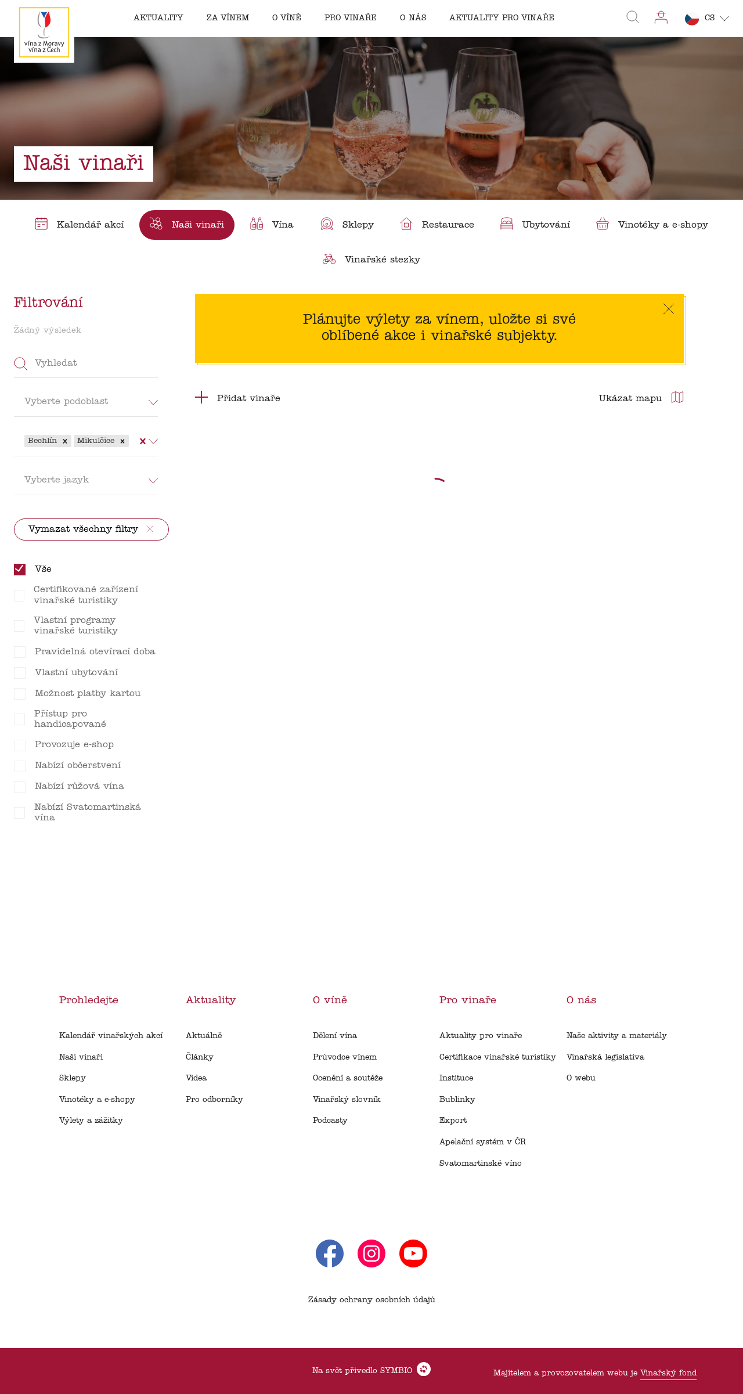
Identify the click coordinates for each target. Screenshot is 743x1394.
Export (453, 1121)
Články (200, 1057)
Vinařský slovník (347, 1100)
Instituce (456, 1078)
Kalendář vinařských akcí (111, 1036)
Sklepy (72, 1078)
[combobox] (133, 440)
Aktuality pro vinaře (480, 1036)
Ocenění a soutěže (348, 1078)
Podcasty (330, 1121)
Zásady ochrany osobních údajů (371, 1300)
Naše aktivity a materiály (617, 1036)
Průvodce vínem (345, 1057)
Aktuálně (204, 1036)
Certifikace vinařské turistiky (497, 1057)
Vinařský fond (668, 1373)
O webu (581, 1078)
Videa (196, 1078)
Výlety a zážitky (91, 1121)
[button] (65, 441)
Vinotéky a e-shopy (97, 1100)
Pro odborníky (214, 1100)
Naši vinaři (81, 1057)
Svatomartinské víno (480, 1164)
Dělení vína (335, 1036)
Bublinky (457, 1100)
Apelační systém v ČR (482, 1142)
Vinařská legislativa (605, 1057)
